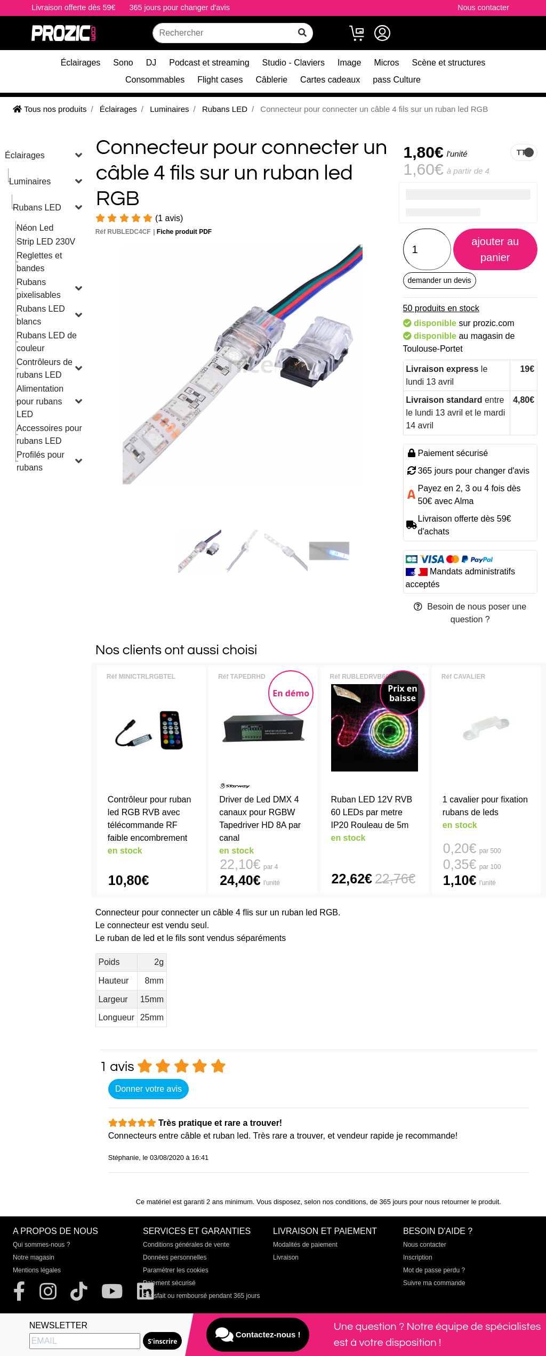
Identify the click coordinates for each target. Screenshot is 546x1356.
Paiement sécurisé (169, 1283)
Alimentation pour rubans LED (40, 401)
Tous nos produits (49, 108)
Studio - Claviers (293, 62)
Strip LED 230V (46, 241)
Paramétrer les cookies (175, 1270)
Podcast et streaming (209, 62)
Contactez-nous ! (258, 1335)
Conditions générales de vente (186, 1244)
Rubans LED (37, 207)
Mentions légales (37, 1270)
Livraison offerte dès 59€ (73, 7)
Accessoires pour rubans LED (49, 434)
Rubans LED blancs (41, 315)
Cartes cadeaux (330, 79)
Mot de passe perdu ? (434, 1270)
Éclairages (81, 62)
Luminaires (30, 181)
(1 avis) (139, 218)
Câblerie (272, 79)
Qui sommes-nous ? (41, 1244)
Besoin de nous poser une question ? (470, 613)
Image (349, 62)
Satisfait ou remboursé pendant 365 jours (201, 1296)
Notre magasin (33, 1257)
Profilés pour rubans (41, 461)
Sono (123, 62)
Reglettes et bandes (39, 262)
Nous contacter (483, 7)
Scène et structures (449, 62)
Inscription (417, 1257)
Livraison (286, 1257)
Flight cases (220, 79)
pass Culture (397, 79)
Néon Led (35, 227)
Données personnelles (174, 1257)
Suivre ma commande (434, 1283)
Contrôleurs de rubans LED (45, 368)
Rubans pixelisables (39, 288)
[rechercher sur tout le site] (302, 33)
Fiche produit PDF (184, 232)
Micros (386, 62)
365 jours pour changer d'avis (180, 7)
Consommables (154, 79)
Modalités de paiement (305, 1244)
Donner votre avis (148, 1088)
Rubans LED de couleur (47, 342)
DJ (151, 62)
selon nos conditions (335, 1202)
